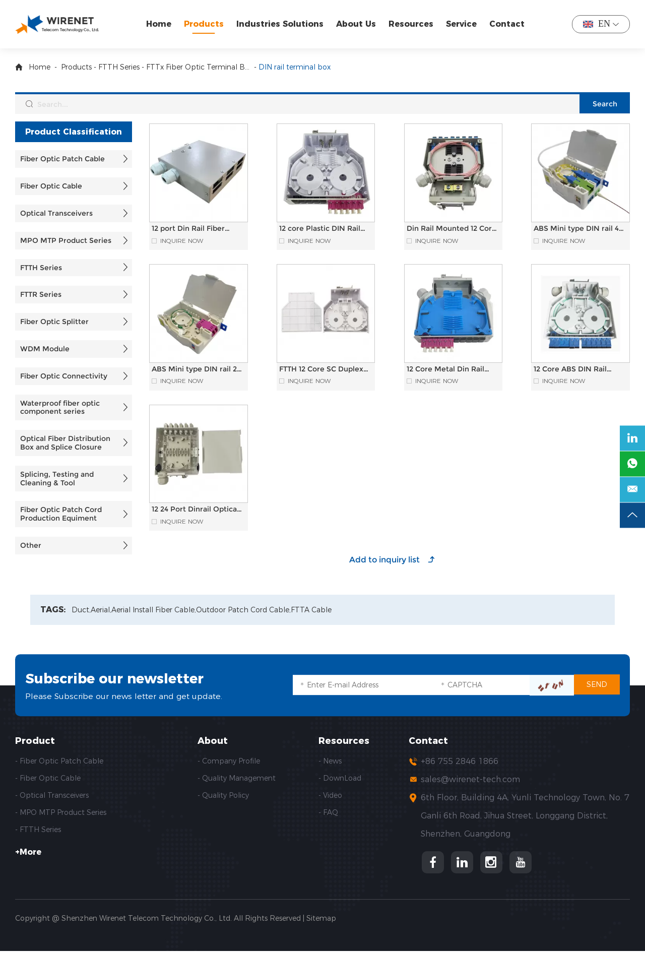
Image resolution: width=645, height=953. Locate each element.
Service (462, 24)
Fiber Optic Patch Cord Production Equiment (61, 514)
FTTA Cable (311, 610)
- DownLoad (339, 778)
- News (330, 761)
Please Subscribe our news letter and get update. (125, 696)
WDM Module (45, 348)
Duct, (81, 610)
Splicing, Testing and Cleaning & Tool (57, 478)
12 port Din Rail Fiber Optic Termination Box (192, 232)
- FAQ (328, 812)
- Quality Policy (223, 795)
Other (30, 545)
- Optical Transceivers (52, 795)
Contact (508, 24)
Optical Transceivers (56, 213)
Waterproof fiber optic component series (60, 407)
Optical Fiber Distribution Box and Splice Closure (65, 443)
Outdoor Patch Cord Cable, (243, 610)
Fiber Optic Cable (51, 185)
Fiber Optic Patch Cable (62, 158)
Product (35, 741)
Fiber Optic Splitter (54, 321)
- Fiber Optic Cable (48, 778)
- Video (330, 795)
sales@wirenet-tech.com (470, 779)
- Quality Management (237, 778)
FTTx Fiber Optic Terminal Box (199, 67)
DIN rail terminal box (295, 67)
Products (205, 24)
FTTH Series (119, 67)
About (213, 741)
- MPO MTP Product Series (60, 812)
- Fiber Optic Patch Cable (59, 761)
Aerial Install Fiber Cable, (153, 610)
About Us (357, 24)
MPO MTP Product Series (65, 240)
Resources (412, 24)
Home (159, 24)
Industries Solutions (281, 24)
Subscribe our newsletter (123, 678)
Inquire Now (181, 240)
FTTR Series (40, 294)
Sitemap (321, 920)
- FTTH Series (38, 829)
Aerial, (101, 610)
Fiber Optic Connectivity (63, 375)
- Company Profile (229, 761)
